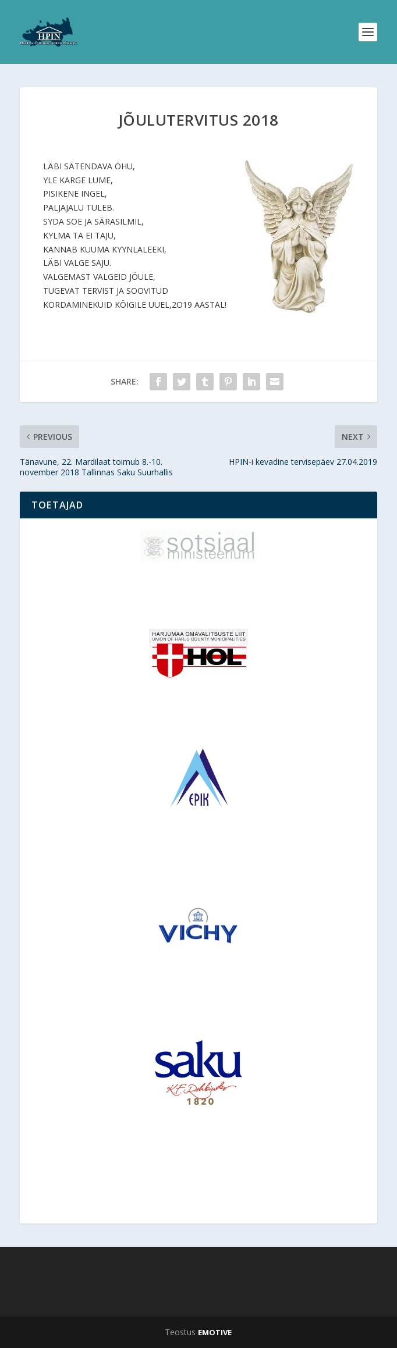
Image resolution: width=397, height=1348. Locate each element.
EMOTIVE (215, 1332)
